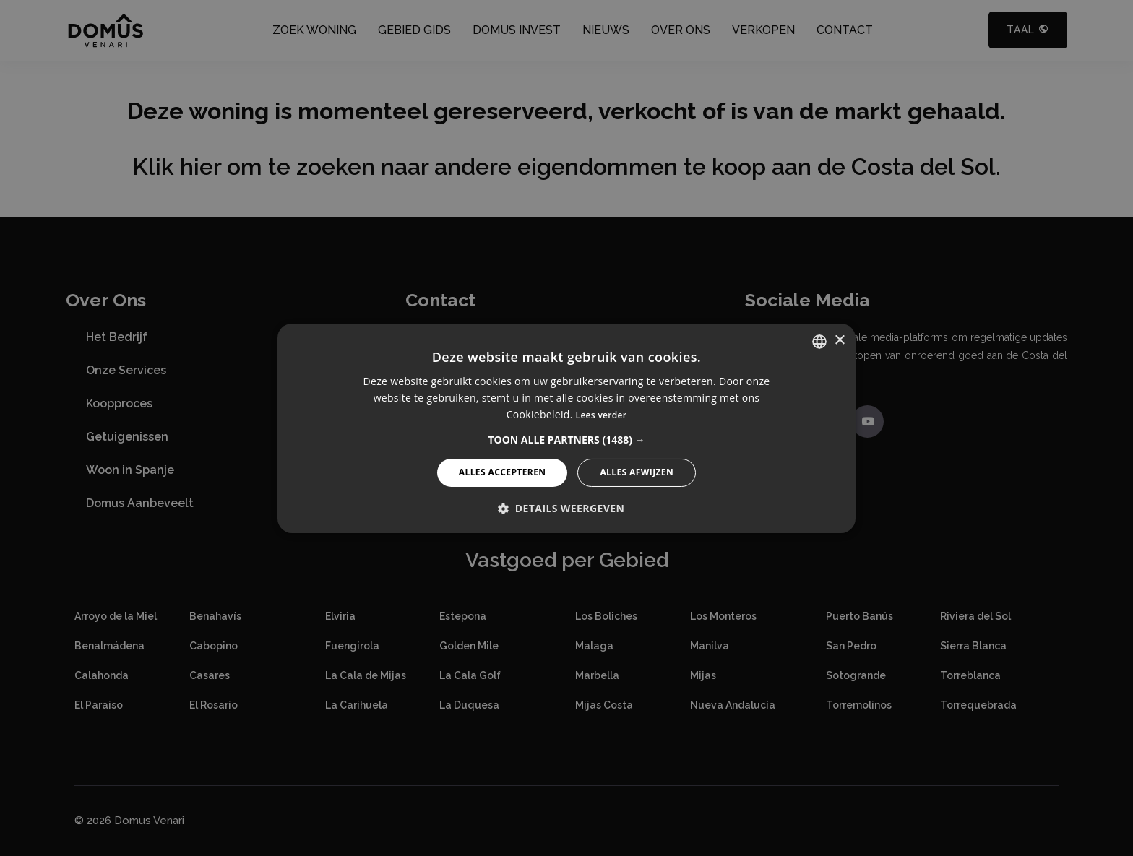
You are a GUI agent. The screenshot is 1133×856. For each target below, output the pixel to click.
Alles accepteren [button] (502, 472)
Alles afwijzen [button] (636, 472)
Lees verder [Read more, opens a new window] (601, 415)
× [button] (839, 340)
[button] (566, 439)
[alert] (566, 428)
